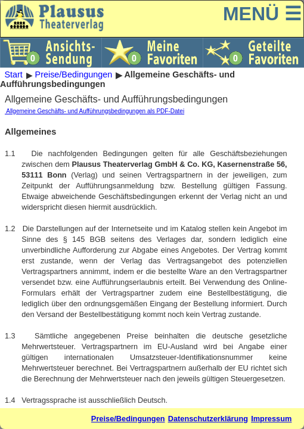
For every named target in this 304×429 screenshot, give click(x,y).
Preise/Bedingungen (74, 75)
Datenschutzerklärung (208, 418)
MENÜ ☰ (262, 13)
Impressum (271, 418)
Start (13, 75)
